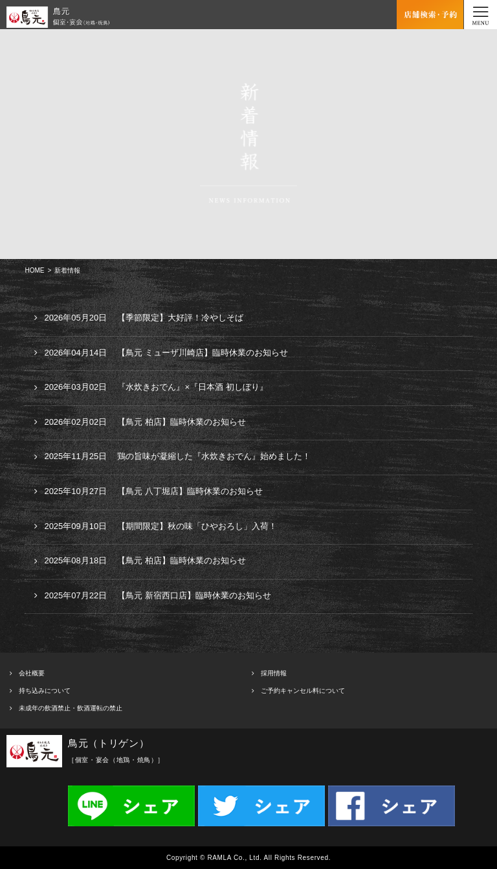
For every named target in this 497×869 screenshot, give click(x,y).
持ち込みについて (45, 690)
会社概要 (32, 673)
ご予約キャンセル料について (303, 690)
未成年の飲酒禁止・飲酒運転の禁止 (70, 708)
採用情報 (274, 673)
